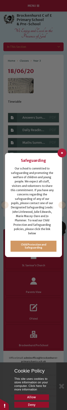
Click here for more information (30, 387)
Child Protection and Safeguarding (33, 246)
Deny (31, 405)
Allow (31, 397)
